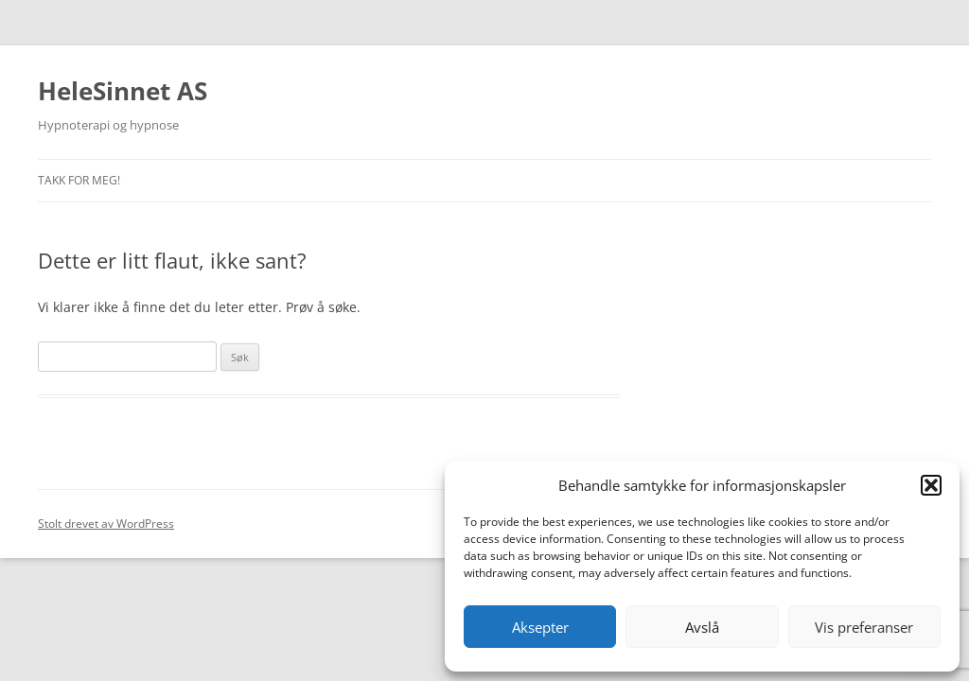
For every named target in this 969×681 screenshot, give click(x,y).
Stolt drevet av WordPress (106, 523)
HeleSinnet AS (122, 91)
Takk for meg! (79, 180)
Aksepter (540, 627)
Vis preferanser (864, 627)
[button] (931, 485)
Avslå (702, 627)
